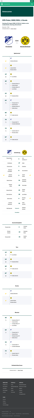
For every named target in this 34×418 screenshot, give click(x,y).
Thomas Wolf (7, 236)
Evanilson (24, 166)
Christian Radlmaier (16, 123)
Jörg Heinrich (25, 170)
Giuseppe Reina (15, 83)
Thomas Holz (14, 102)
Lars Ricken (14, 76)
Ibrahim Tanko (15, 130)
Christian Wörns (15, 87)
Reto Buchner (9, 194)
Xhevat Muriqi (15, 104)
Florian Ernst (9, 166)
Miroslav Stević (13, 69)
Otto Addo (24, 185)
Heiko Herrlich (15, 115)
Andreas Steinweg (14, 293)
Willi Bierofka (9, 208)
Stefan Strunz (14, 108)
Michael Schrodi (15, 106)
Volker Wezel (13, 28)
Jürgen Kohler (13, 67)
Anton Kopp (9, 198)
